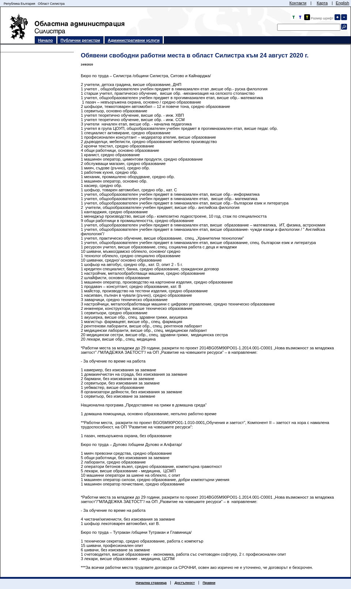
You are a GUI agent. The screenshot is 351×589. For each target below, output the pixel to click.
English (342, 3)
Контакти (297, 3)
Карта (322, 3)
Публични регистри (80, 40)
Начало (45, 40)
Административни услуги (134, 40)
